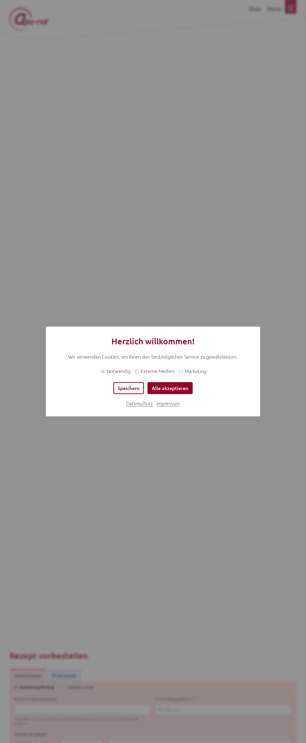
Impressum (168, 403)
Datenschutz (139, 403)
